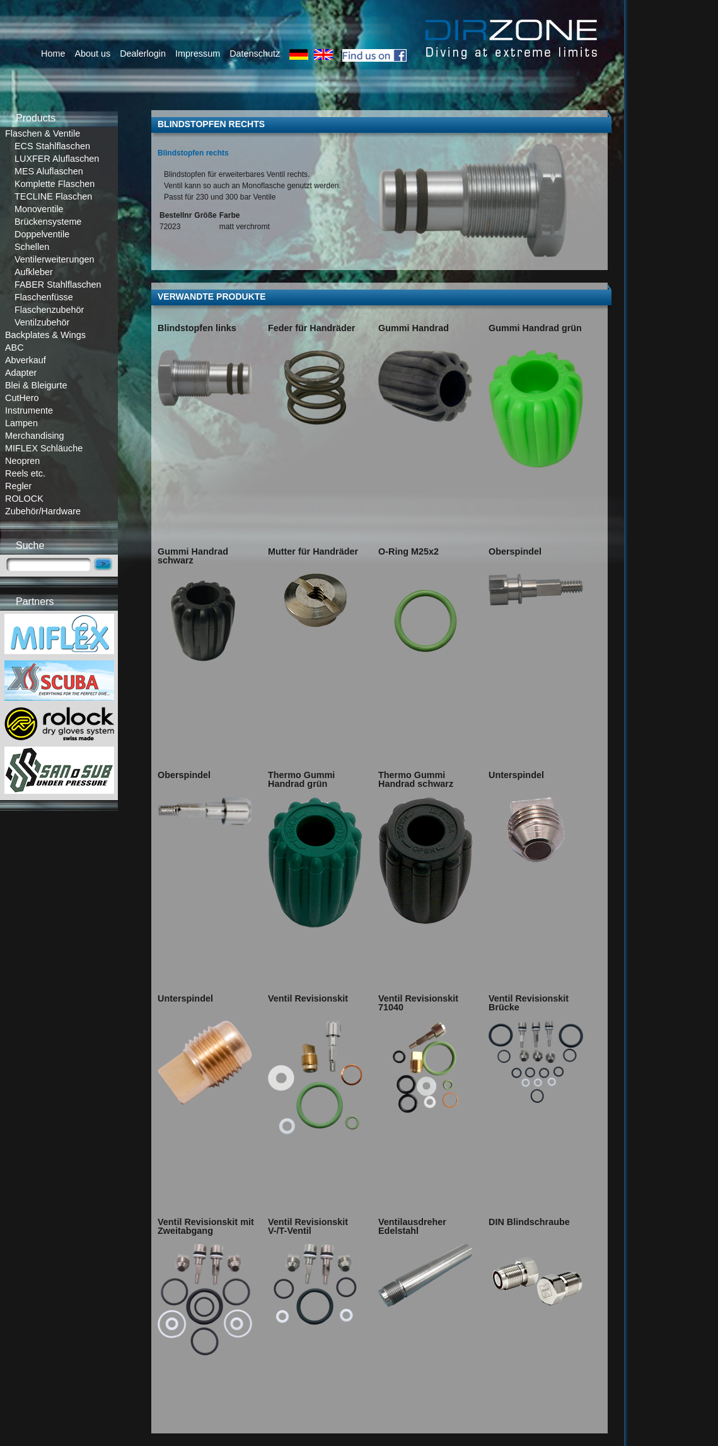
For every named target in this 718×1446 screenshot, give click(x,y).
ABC (14, 347)
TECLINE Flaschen (53, 196)
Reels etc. (25, 473)
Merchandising (34, 436)
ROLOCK (24, 499)
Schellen (31, 247)
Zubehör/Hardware (43, 511)
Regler (18, 486)
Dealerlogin (143, 53)
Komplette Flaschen (54, 184)
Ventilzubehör (41, 322)
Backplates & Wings (45, 335)
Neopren (22, 461)
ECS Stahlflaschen (52, 146)
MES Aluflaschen (48, 171)
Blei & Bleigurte (36, 385)
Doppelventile (41, 234)
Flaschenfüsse (43, 297)
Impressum (197, 53)
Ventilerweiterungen (54, 259)
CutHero (22, 398)
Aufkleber (33, 272)
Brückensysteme (47, 222)
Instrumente (29, 410)
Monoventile (39, 209)
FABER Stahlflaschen (57, 285)
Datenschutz (254, 53)
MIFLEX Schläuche (44, 448)
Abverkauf (25, 360)
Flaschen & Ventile (42, 133)
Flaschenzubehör (49, 310)
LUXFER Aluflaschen (56, 159)
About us (92, 53)
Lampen (21, 423)
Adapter (21, 373)
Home (53, 53)
